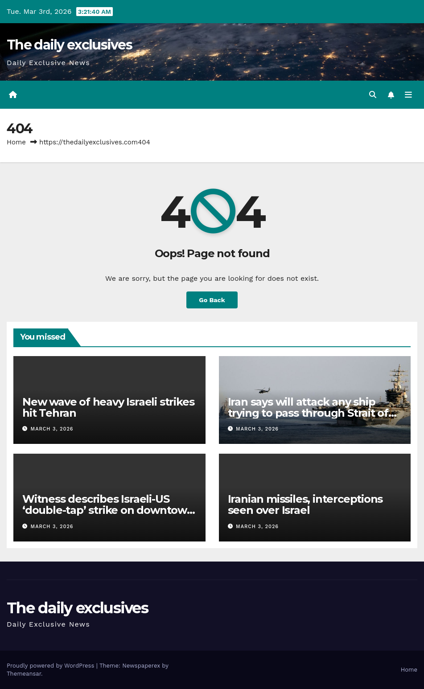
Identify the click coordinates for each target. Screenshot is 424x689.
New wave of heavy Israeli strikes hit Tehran (108, 407)
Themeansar (24, 673)
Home (16, 142)
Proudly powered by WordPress (51, 665)
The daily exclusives (69, 45)
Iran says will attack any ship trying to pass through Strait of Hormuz (308, 413)
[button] (372, 94)
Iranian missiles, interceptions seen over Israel (305, 504)
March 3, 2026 (52, 429)
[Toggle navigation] (408, 95)
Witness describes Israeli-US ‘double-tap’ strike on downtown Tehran (108, 510)
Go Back (212, 299)
